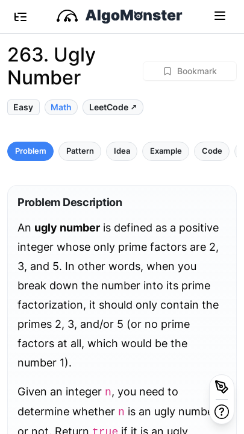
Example (166, 151)
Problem (30, 151)
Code (212, 151)
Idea (122, 151)
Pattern (80, 151)
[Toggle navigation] (219, 15)
